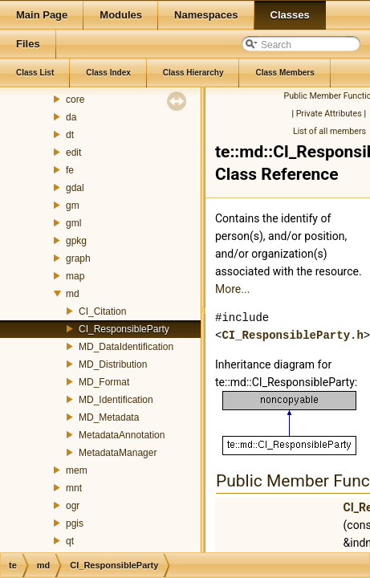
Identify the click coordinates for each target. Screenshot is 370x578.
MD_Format (104, 382)
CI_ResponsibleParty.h (292, 335)
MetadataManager (118, 452)
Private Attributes (329, 113)
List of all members (329, 131)
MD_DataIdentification (126, 346)
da (71, 117)
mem (76, 470)
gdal (75, 187)
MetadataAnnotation (122, 435)
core (75, 99)
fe (70, 170)
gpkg (76, 240)
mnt (74, 488)
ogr (72, 505)
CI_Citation (102, 311)
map (75, 276)
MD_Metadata (109, 417)
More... (232, 289)
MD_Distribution (113, 364)
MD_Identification (116, 399)
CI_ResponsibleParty (124, 329)
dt (70, 134)
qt (70, 541)
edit (73, 152)
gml (73, 223)
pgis (74, 523)
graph (78, 258)
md (72, 293)
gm (72, 205)
